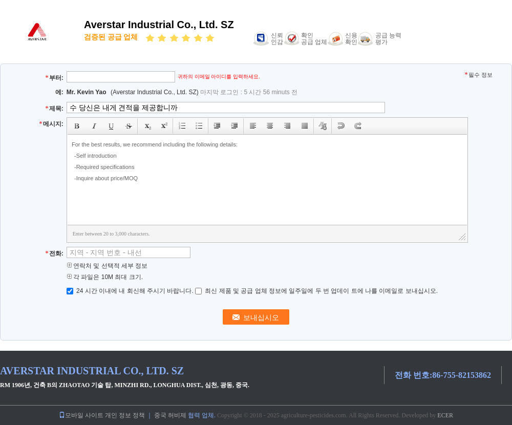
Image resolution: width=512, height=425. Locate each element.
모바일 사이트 (81, 415)
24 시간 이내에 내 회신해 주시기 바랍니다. (131, 290)
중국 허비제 (170, 415)
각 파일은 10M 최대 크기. (105, 277)
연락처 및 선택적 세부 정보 (107, 265)
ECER (445, 415)
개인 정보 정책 (125, 415)
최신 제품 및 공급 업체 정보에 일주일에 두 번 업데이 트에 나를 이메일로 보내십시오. (316, 290)
